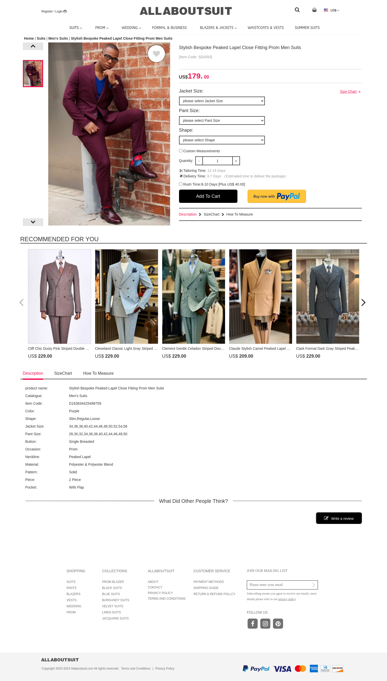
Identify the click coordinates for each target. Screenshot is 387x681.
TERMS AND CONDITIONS (167, 598)
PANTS (71, 588)
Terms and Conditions (136, 668)
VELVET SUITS (112, 606)
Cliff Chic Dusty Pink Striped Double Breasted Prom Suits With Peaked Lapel (88, 348)
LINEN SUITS (111, 612)
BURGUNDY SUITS (115, 600)
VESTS (71, 600)
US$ (331, 10)
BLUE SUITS (111, 594)
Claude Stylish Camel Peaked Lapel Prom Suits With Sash (275, 348)
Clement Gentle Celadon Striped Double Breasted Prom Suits (210, 348)
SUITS (71, 582)
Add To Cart (208, 196)
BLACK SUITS (112, 588)
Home (29, 38)
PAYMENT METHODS (209, 582)
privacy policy (287, 599)
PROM (71, 612)
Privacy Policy (164, 668)
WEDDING (74, 606)
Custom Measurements (199, 151)
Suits (41, 38)
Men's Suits (58, 38)
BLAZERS (73, 594)
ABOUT (153, 582)
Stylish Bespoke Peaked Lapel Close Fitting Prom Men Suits (121, 38)
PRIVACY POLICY (160, 593)
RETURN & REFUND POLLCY (214, 594)
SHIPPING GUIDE (206, 588)
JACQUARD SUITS (115, 618)
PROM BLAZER (113, 582)
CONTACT (155, 587)
